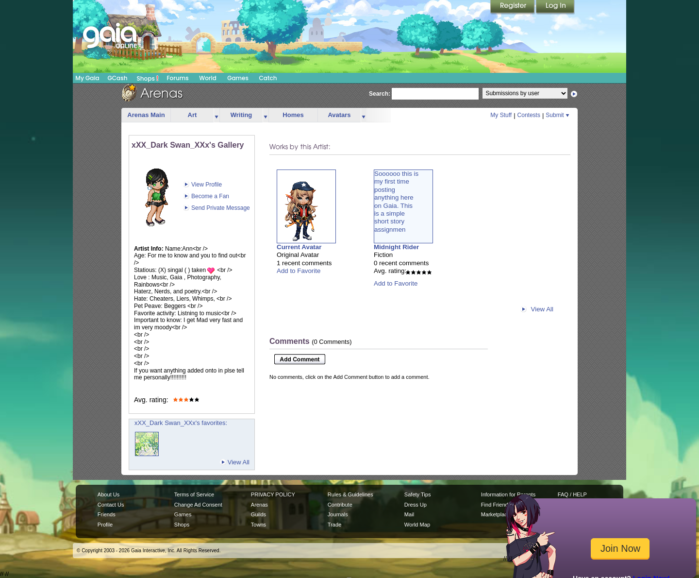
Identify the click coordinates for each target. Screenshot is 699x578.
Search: (379, 93)
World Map (417, 524)
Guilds (258, 514)
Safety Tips (417, 494)
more (216, 115)
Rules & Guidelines (350, 494)
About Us (108, 494)
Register (513, 7)
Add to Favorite (298, 270)
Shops (148, 78)
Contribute (340, 505)
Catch (268, 78)
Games (238, 78)
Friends (107, 514)
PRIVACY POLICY (273, 494)
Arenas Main (146, 115)
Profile (105, 524)
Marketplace (495, 514)
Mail (409, 514)
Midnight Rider (396, 247)
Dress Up (415, 505)
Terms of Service (194, 494)
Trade (334, 524)
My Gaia (87, 78)
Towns (258, 524)
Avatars (339, 115)
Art (192, 115)
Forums (177, 78)
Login (555, 7)
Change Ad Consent (198, 505)
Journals (338, 514)
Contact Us (111, 505)
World (207, 78)
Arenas (259, 505)
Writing (241, 115)
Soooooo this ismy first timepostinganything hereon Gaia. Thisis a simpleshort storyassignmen (396, 201)
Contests (528, 115)
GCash (118, 78)
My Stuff (501, 115)
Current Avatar (299, 247)
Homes (293, 115)
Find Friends (496, 505)
